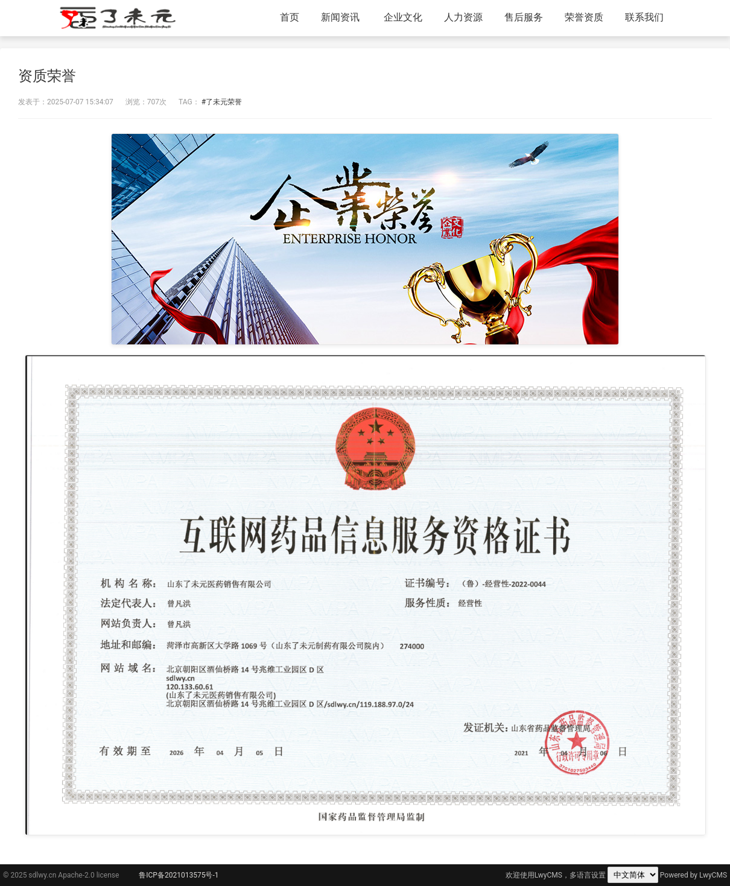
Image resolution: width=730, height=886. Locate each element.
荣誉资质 (584, 17)
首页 (289, 17)
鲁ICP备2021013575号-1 (178, 875)
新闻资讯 (340, 17)
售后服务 (523, 17)
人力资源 (463, 17)
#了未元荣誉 (222, 102)
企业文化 (403, 17)
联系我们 (644, 17)
